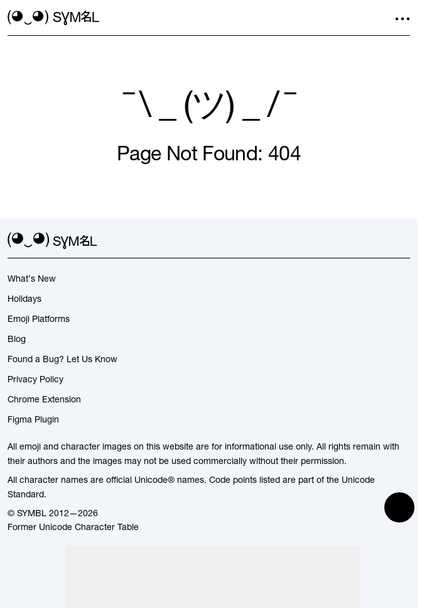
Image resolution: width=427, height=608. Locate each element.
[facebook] (402, 240)
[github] (379, 240)
